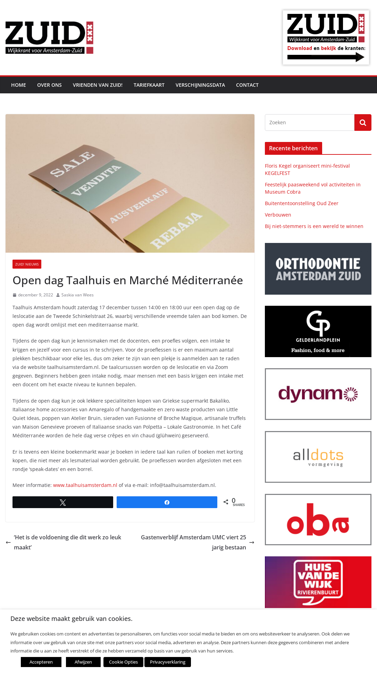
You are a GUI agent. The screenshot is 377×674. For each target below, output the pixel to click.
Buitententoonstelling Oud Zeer (301, 203)
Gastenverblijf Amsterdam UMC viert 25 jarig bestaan (197, 542)
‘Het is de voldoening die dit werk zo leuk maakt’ (63, 542)
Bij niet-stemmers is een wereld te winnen (314, 226)
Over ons (49, 85)
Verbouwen (278, 214)
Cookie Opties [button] (123, 662)
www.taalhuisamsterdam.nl (85, 485)
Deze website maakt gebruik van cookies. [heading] (71, 619)
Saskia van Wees (77, 295)
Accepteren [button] (41, 662)
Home (18, 85)
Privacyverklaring (167, 662)
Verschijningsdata (200, 85)
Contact (247, 85)
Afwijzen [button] (83, 662)
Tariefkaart (149, 85)
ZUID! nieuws (27, 264)
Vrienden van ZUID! (98, 85)
